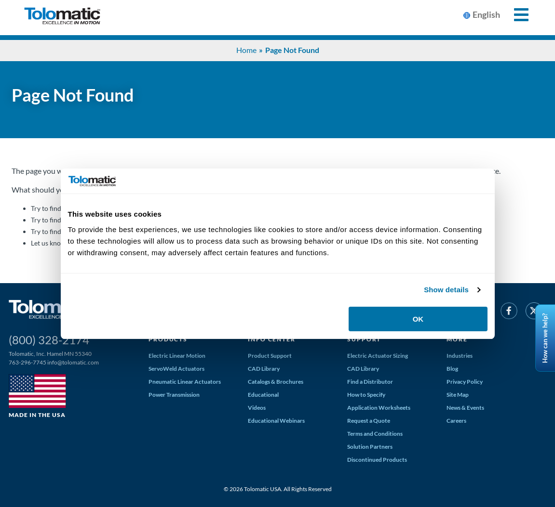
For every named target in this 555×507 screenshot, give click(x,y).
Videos (257, 407)
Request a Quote (368, 420)
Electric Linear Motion (177, 355)
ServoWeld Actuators (176, 368)
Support (364, 339)
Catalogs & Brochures (275, 381)
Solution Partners (370, 446)
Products (168, 339)
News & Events (465, 407)
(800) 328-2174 (49, 340)
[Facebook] (509, 312)
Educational (263, 394)
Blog (452, 368)
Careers (456, 420)
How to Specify (366, 394)
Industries (460, 355)
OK (418, 319)
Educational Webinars (276, 420)
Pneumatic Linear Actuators (185, 381)
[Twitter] (534, 312)
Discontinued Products (377, 459)
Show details (446, 290)
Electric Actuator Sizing (377, 355)
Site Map (458, 394)
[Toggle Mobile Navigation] (515, 14)
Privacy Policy (465, 381)
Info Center (271, 339)
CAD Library (264, 368)
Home (246, 49)
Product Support (270, 355)
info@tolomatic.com (73, 362)
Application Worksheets (378, 407)
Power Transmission (174, 394)
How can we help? (545, 338)
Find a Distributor (370, 381)
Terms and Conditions (375, 433)
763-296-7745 (27, 362)
